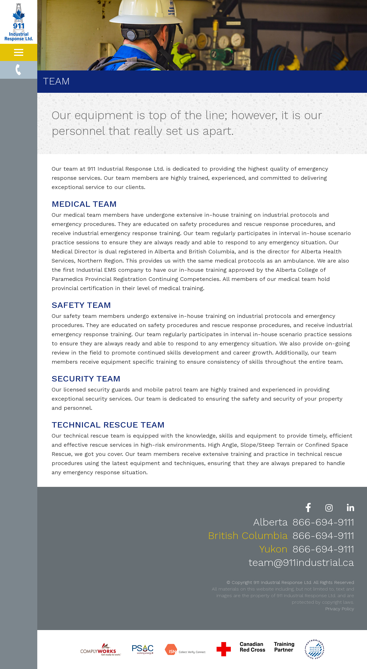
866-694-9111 (323, 522)
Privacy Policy (339, 608)
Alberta (272, 522)
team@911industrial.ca (301, 562)
